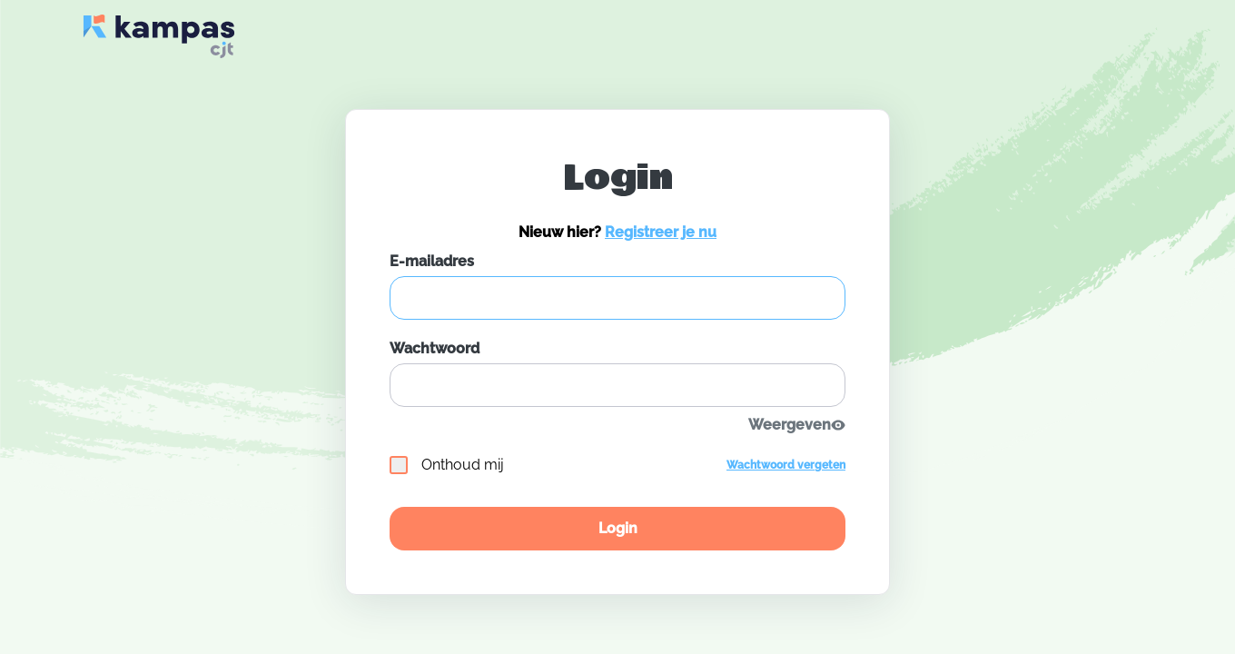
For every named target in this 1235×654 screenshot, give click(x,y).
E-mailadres (432, 261)
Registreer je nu (660, 232)
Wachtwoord (434, 348)
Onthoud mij (447, 465)
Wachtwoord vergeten (785, 465)
